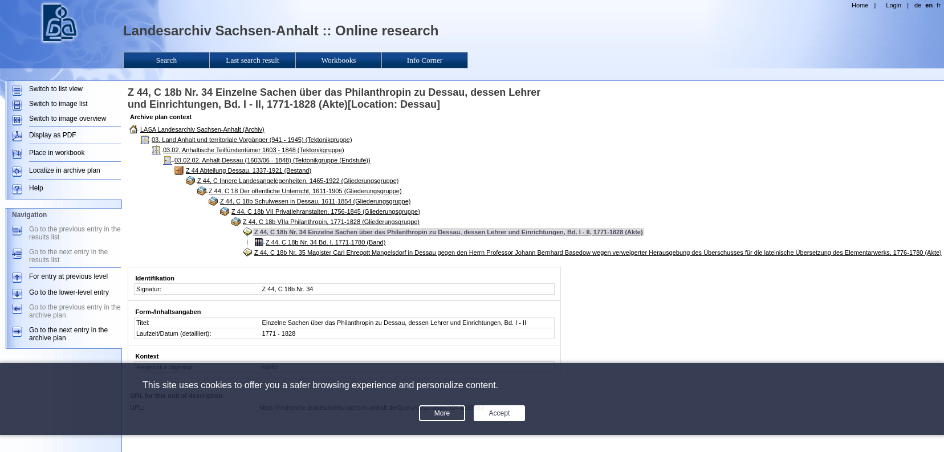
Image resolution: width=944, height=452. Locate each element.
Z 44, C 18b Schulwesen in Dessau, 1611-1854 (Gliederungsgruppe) (315, 201)
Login (893, 5)
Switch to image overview (67, 119)
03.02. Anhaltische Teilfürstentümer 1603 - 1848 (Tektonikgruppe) (253, 149)
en (929, 5)
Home (860, 5)
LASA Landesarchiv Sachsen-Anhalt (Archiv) (202, 129)
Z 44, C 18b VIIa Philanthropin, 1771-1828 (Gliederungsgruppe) (331, 221)
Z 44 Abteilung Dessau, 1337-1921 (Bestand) (248, 170)
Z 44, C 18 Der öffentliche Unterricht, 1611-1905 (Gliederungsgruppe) (305, 191)
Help (36, 188)
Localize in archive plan (64, 170)
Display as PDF (52, 135)
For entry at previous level (68, 276)
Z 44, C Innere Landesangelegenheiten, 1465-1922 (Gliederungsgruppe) (297, 180)
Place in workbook (56, 153)
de (917, 5)
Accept (499, 413)
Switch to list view (56, 89)
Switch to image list (58, 104)
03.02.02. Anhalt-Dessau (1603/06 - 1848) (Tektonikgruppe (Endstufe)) (272, 160)
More (442, 413)
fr (939, 5)
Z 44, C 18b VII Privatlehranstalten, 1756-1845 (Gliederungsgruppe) (325, 211)
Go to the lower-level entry (69, 292)
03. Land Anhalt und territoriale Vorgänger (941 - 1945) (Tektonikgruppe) (252, 139)
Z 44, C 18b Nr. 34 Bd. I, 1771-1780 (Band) (325, 242)
